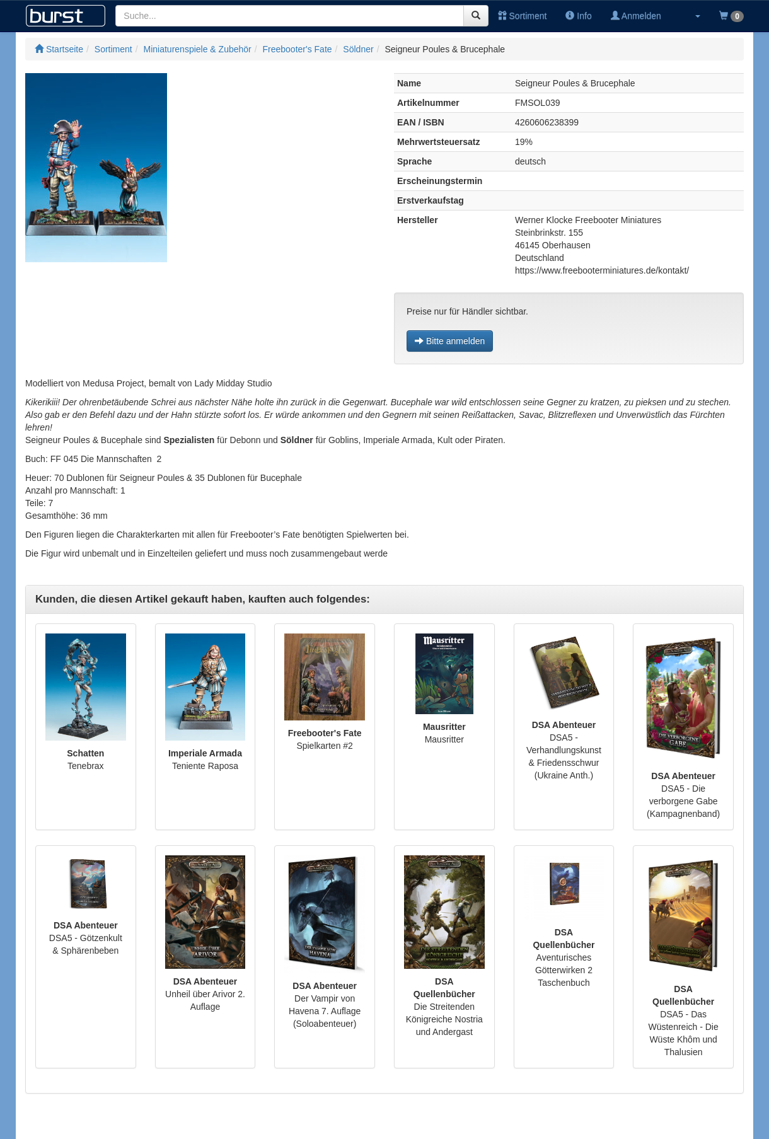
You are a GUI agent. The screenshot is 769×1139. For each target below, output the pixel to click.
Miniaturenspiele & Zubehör (198, 49)
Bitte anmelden (450, 341)
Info (578, 16)
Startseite (59, 49)
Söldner (358, 49)
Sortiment (522, 16)
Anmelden (636, 16)
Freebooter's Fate (297, 49)
